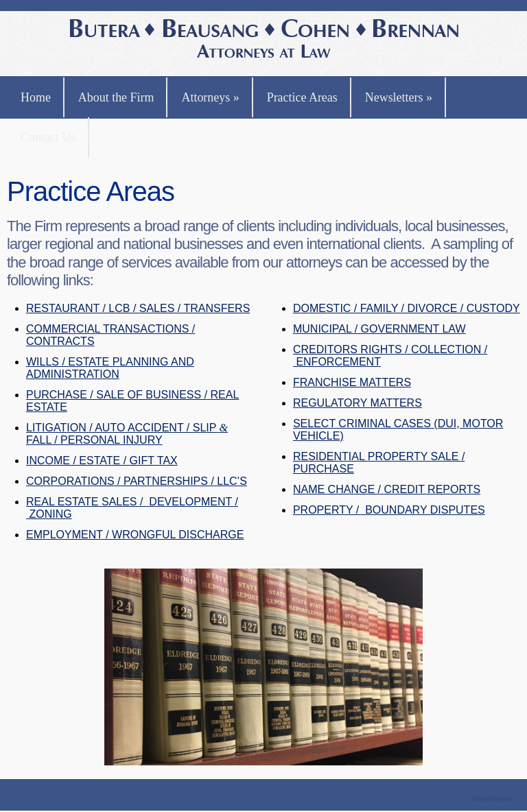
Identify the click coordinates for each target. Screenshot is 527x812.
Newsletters (398, 97)
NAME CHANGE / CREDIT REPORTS (386, 489)
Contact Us (48, 137)
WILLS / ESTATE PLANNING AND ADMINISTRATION (110, 368)
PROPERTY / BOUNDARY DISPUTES (389, 510)
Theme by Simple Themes (494, 800)
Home (36, 97)
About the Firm (116, 97)
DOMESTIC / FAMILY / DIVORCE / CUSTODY (406, 308)
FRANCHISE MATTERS (352, 382)
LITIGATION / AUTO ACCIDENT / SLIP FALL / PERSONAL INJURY (127, 434)
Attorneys (210, 97)
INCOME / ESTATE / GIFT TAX (102, 460)
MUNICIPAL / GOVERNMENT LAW (379, 329)
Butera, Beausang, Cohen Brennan (263, 40)
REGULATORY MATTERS (357, 403)
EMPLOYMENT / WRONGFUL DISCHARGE (135, 534)
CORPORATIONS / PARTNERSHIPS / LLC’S (136, 481)
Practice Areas (302, 97)
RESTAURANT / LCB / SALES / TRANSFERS (138, 308)
